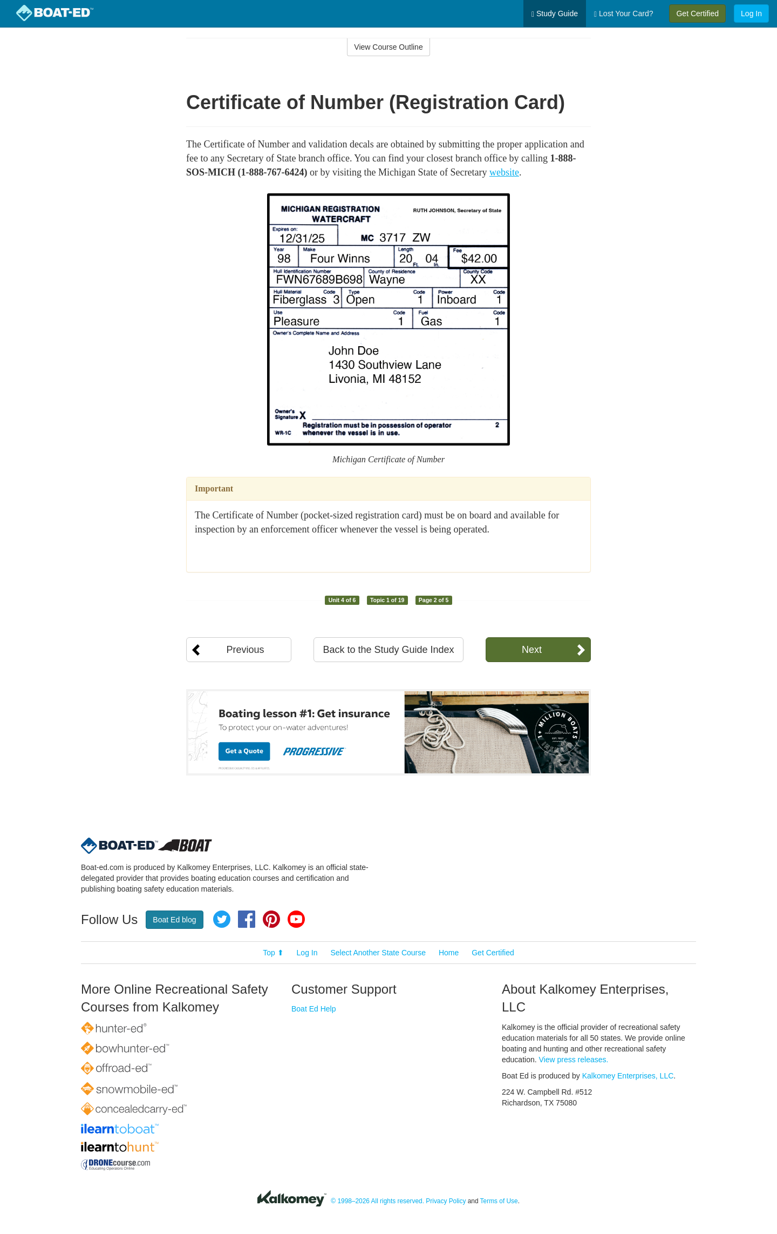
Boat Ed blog (174, 919)
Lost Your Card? (623, 13)
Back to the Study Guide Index (388, 649)
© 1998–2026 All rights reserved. (377, 1201)
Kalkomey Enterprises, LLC (628, 1075)
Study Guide (554, 13)
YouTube (296, 919)
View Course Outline (388, 47)
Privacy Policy (446, 1201)
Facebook (246, 919)
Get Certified (697, 13)
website (504, 172)
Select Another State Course (378, 952)
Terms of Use (499, 1201)
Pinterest (271, 919)
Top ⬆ (273, 952)
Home (449, 952)
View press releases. (574, 1059)
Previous (245, 649)
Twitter (221, 919)
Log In (751, 13)
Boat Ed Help (313, 1008)
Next (532, 649)
